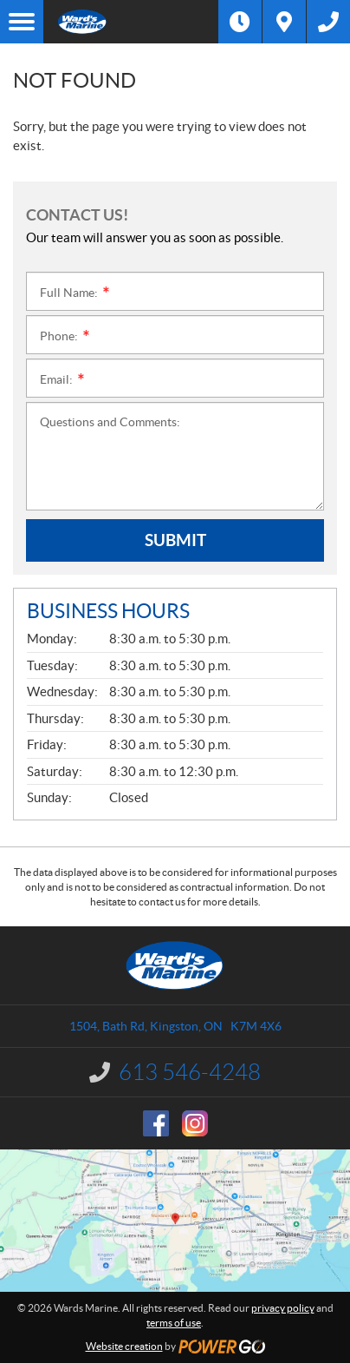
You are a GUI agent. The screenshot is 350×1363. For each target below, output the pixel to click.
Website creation (124, 1346)
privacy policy (282, 1308)
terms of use (173, 1322)
